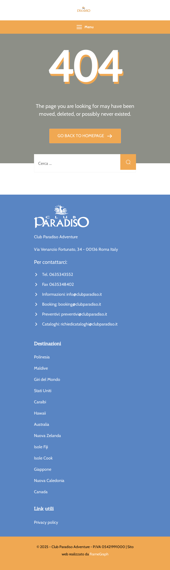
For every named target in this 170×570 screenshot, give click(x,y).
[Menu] (79, 27)
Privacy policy (46, 522)
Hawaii (40, 413)
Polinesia (42, 356)
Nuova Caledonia (49, 480)
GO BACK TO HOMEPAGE (81, 135)
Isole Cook (43, 458)
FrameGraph (99, 554)
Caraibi (40, 401)
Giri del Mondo (47, 379)
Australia (41, 424)
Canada (41, 491)
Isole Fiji (41, 446)
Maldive (41, 368)
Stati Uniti (42, 390)
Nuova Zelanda (47, 435)
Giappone (42, 469)
